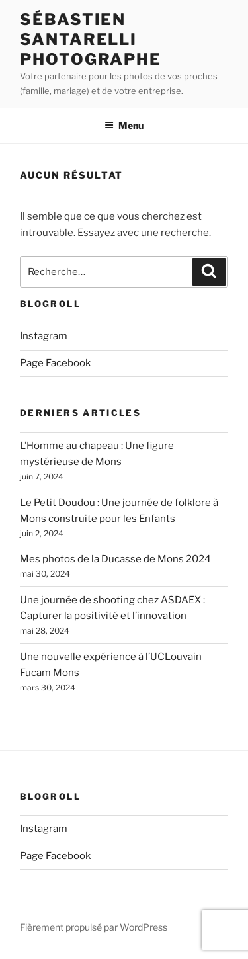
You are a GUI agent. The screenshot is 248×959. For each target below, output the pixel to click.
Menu (124, 125)
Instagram (43, 336)
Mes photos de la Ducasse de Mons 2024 (115, 559)
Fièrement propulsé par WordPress (93, 927)
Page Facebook (55, 363)
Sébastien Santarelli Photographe (90, 39)
